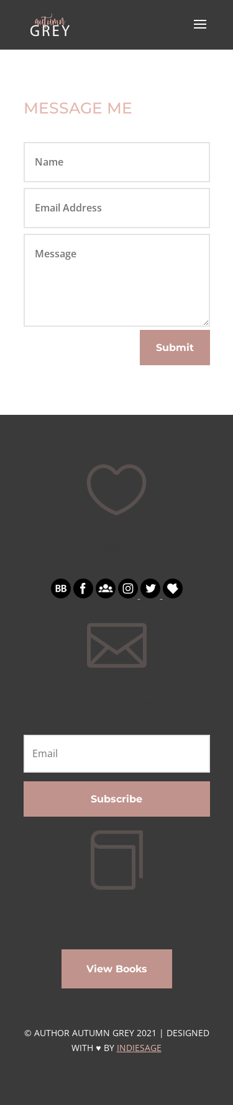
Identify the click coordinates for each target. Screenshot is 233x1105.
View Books (116, 969)
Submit (175, 347)
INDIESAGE (139, 1048)
